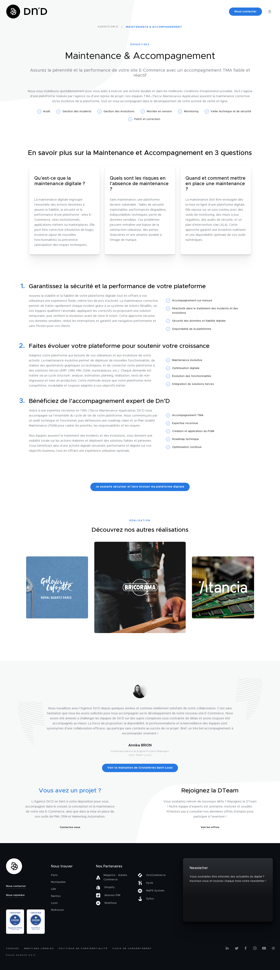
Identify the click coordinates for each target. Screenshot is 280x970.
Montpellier (58, 882)
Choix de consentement (132, 948)
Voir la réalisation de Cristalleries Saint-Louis (140, 767)
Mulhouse (57, 910)
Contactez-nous (70, 827)
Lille (53, 889)
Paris (54, 875)
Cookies (12, 948)
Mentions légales (39, 948)
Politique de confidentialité (83, 948)
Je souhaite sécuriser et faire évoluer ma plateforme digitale (140, 486)
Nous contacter (245, 11)
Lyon (54, 903)
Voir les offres (210, 827)
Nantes (56, 896)
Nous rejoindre (15, 895)
